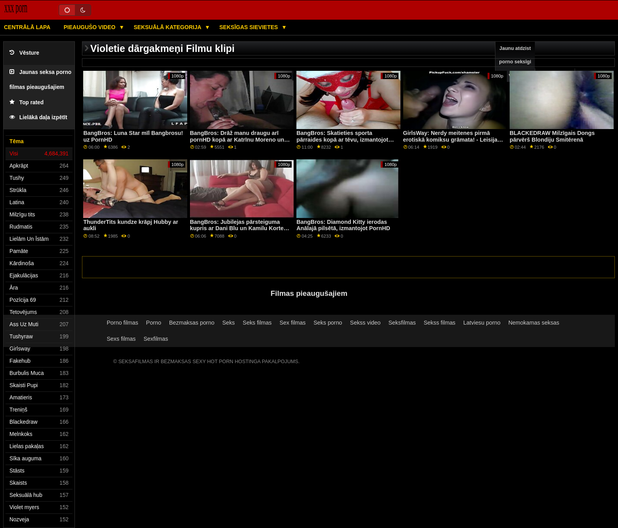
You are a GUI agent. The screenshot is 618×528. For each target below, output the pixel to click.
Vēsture (24, 53)
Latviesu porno (482, 322)
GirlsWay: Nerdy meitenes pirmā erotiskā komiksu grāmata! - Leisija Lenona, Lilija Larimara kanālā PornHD (450, 143)
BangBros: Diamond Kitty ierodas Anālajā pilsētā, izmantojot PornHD (343, 225)
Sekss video (365, 322)
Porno (153, 322)
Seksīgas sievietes (250, 27)
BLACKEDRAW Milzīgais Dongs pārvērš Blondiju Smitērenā (552, 136)
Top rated (26, 102)
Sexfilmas (155, 339)
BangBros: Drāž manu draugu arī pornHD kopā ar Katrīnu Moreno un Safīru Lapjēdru (237, 139)
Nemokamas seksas (533, 322)
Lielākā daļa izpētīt (38, 117)
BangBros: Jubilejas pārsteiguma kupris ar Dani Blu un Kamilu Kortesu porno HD (240, 228)
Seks (228, 322)
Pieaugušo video (90, 27)
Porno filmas (122, 322)
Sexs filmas (121, 339)
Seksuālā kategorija (168, 27)
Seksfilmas (402, 322)
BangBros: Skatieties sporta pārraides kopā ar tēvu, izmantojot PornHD (342, 139)
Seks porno (327, 322)
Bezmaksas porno (191, 322)
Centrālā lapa (27, 27)
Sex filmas (292, 322)
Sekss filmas (440, 322)
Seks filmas (257, 322)
